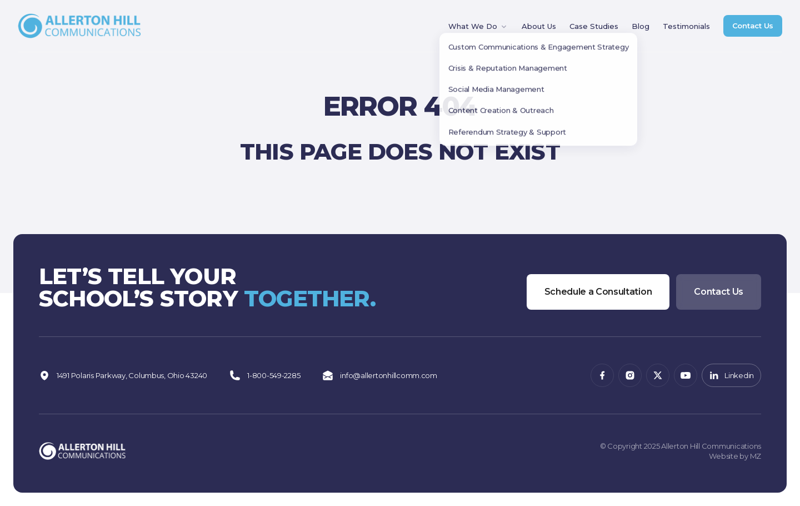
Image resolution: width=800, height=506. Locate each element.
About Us (539, 26)
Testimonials (686, 26)
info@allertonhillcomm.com (379, 375)
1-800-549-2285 (264, 375)
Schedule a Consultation (598, 291)
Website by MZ (735, 456)
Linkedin (731, 375)
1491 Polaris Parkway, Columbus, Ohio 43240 (123, 375)
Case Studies (593, 26)
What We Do (478, 26)
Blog (640, 26)
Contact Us (752, 25)
